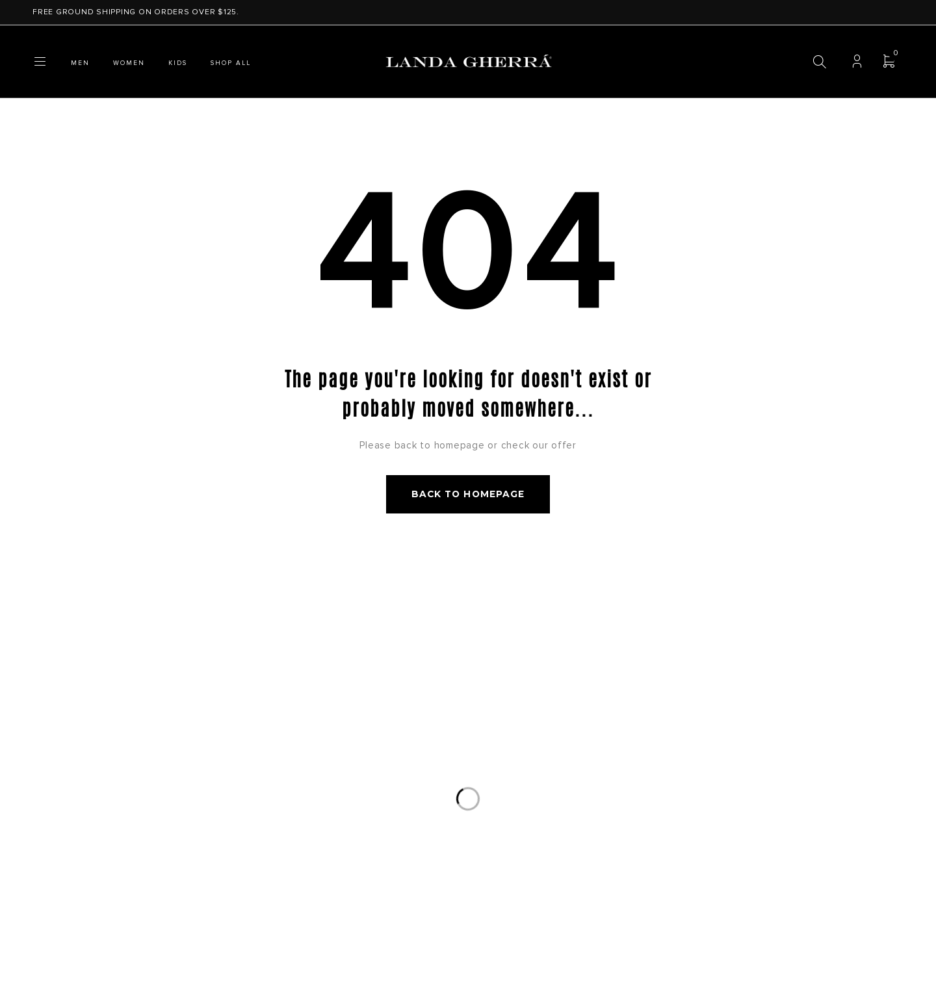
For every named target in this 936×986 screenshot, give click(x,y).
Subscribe (790, 676)
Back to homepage (468, 495)
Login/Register (857, 62)
